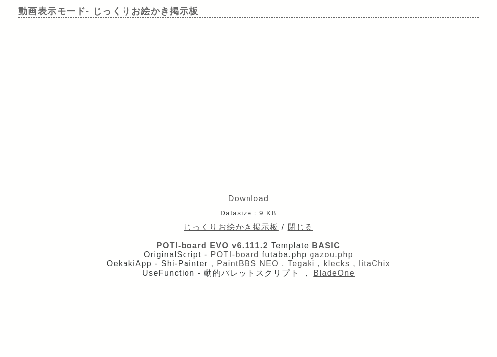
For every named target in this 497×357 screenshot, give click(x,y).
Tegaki (301, 263)
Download (248, 198)
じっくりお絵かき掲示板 (231, 227)
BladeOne (334, 273)
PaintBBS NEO (248, 263)
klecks (336, 263)
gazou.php (331, 254)
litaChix (374, 263)
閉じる (300, 227)
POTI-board (235, 254)
